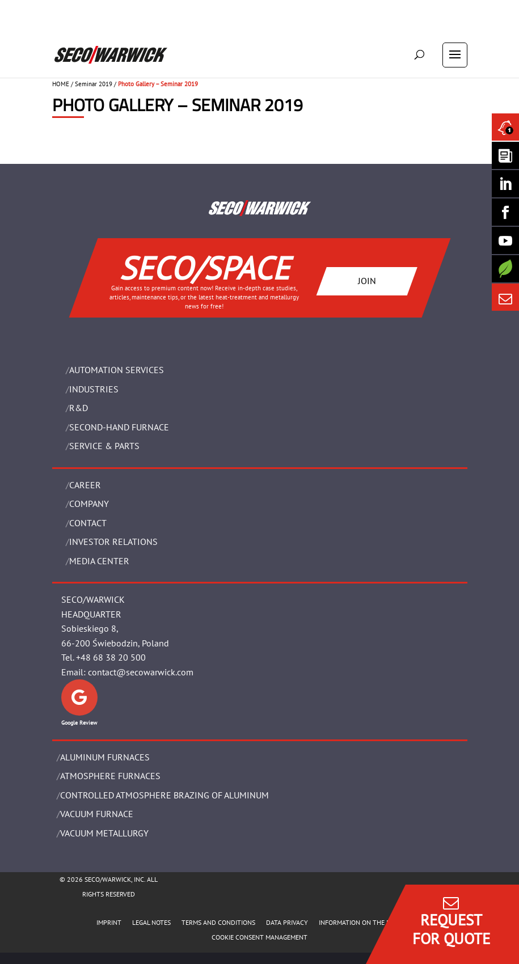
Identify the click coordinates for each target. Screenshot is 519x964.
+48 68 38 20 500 (111, 657)
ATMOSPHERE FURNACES (110, 775)
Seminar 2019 (93, 84)
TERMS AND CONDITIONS (218, 922)
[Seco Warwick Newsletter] (505, 155)
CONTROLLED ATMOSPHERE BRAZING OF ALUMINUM (164, 795)
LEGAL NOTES (151, 922)
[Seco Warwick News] (505, 127)
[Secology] (505, 268)
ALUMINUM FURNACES (105, 757)
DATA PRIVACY (287, 922)
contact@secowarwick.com (140, 672)
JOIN (366, 280)
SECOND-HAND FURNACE (119, 427)
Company (89, 503)
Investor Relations (113, 541)
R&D (78, 407)
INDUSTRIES (94, 389)
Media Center (99, 560)
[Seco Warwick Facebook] (505, 212)
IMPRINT (108, 922)
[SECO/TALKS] (505, 240)
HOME (60, 84)
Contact (88, 522)
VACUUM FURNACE (96, 813)
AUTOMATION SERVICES (116, 369)
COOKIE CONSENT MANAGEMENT (259, 937)
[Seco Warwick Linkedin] (505, 183)
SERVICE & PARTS (104, 445)
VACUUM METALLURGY (104, 833)
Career (85, 485)
